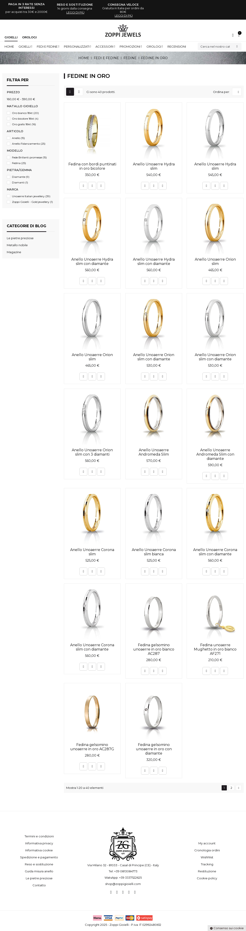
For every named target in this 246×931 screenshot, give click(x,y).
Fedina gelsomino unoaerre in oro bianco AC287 (153, 649)
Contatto (39, 885)
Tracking (207, 864)
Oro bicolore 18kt (25, 118)
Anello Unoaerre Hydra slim (154, 166)
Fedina (19, 163)
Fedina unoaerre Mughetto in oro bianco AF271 (215, 649)
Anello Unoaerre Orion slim (215, 261)
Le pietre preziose (39, 878)
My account (207, 843)
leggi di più (75, 12)
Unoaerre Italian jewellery (31, 196)
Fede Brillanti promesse (29, 157)
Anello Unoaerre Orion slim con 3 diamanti (92, 452)
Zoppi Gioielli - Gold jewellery (32, 202)
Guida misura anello (39, 871)
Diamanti (20, 182)
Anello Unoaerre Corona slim (92, 552)
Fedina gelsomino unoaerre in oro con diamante (154, 749)
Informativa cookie (39, 850)
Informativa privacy (39, 843)
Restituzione (207, 871)
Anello (18, 138)
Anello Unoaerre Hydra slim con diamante (92, 261)
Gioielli (11, 37)
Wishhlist (207, 857)
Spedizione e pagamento (39, 857)
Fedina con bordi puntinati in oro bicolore (92, 166)
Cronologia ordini (207, 850)
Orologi (29, 37)
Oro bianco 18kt (25, 113)
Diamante (20, 176)
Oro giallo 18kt (24, 124)
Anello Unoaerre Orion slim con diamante (153, 357)
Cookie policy (207, 878)
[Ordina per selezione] (236, 92)
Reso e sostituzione (39, 864)
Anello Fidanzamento (28, 143)
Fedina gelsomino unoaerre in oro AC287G (92, 747)
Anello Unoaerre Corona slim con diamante (215, 552)
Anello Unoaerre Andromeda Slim (154, 452)
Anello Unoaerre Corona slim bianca (154, 552)
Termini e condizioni (39, 836)
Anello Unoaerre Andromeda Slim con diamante (215, 454)
